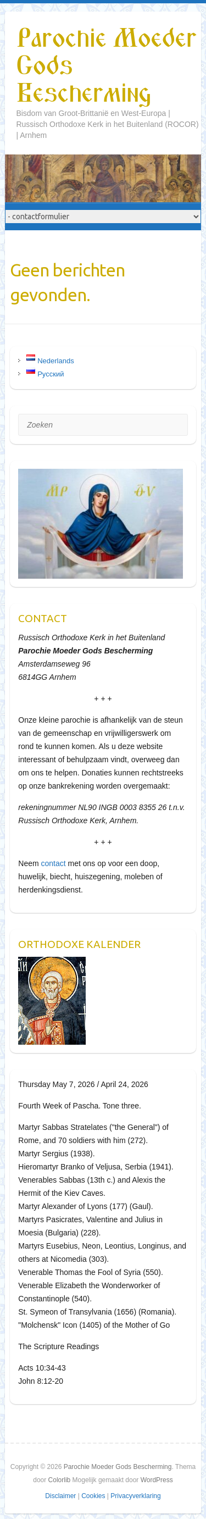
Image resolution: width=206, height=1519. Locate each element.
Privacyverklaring (135, 1496)
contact (53, 863)
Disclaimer (60, 1496)
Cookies (93, 1496)
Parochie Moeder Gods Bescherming (106, 66)
